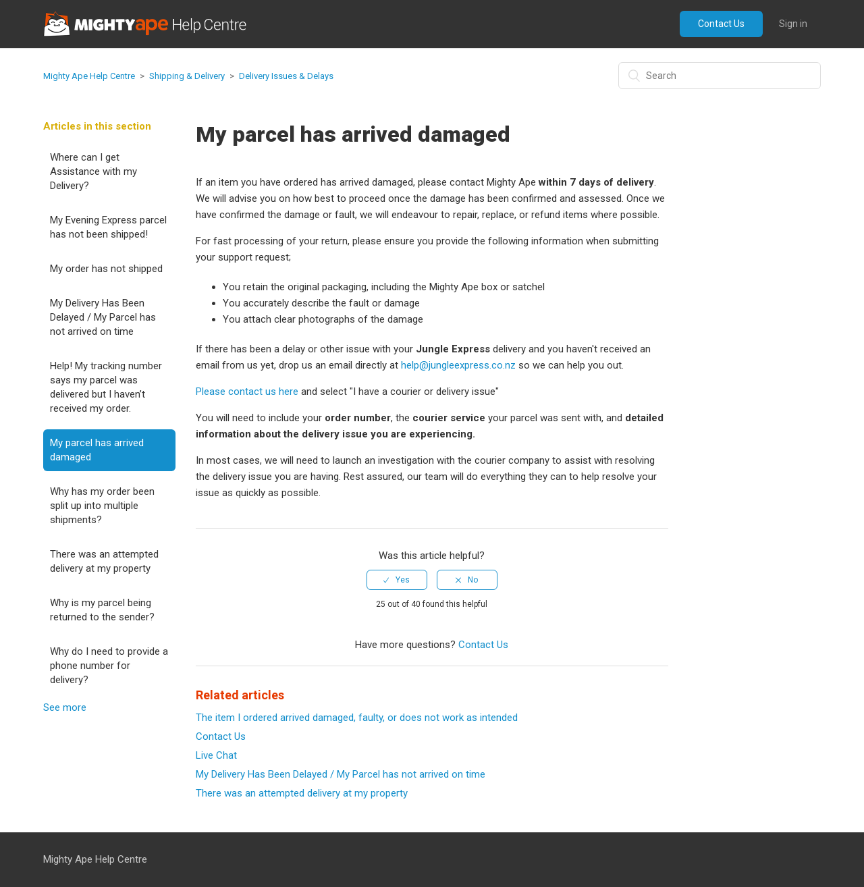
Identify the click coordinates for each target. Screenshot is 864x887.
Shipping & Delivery (187, 76)
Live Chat (216, 755)
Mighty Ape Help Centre (89, 76)
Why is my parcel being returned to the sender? (102, 610)
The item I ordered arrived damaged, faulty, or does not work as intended (357, 717)
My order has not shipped (106, 269)
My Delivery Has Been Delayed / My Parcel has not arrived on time (103, 317)
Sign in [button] (793, 23)
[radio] (397, 580)
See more (64, 707)
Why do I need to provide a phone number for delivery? (109, 665)
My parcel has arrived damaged (97, 450)
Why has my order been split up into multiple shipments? (102, 505)
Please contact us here (247, 391)
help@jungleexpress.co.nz (458, 365)
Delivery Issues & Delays (286, 76)
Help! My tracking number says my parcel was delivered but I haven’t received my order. (106, 387)
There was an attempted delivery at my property (104, 561)
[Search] (719, 75)
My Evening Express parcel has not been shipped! (108, 227)
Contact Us (721, 23)
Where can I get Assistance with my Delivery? (93, 171)
